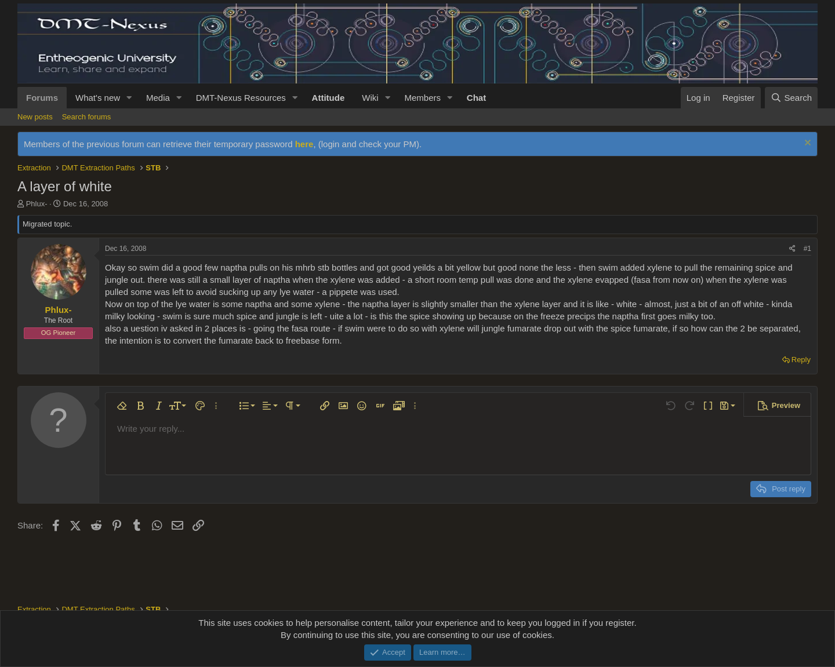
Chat (476, 98)
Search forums (86, 116)
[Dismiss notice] (806, 144)
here (304, 144)
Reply (801, 359)
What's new (97, 98)
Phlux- (37, 203)
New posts (35, 116)
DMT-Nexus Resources (241, 98)
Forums (42, 98)
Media (158, 98)
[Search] (791, 97)
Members (422, 98)
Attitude (328, 98)
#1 (807, 249)
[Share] (792, 249)
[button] (129, 97)
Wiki (370, 98)
